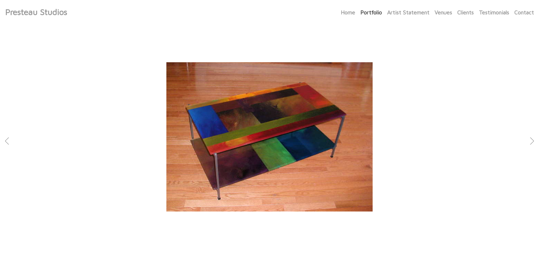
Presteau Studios (36, 12)
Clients (465, 12)
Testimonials (494, 12)
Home (348, 12)
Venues (443, 12)
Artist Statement (408, 12)
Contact (524, 12)
